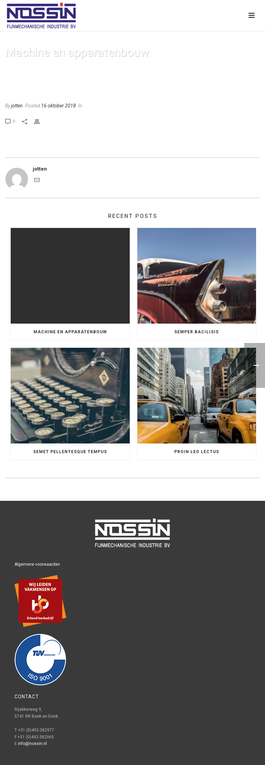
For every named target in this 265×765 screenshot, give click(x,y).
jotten (17, 105)
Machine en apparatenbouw (70, 331)
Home (183, 70)
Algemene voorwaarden (37, 564)
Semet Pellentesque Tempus (70, 451)
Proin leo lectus (196, 451)
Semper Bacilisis (196, 331)
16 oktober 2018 (58, 105)
